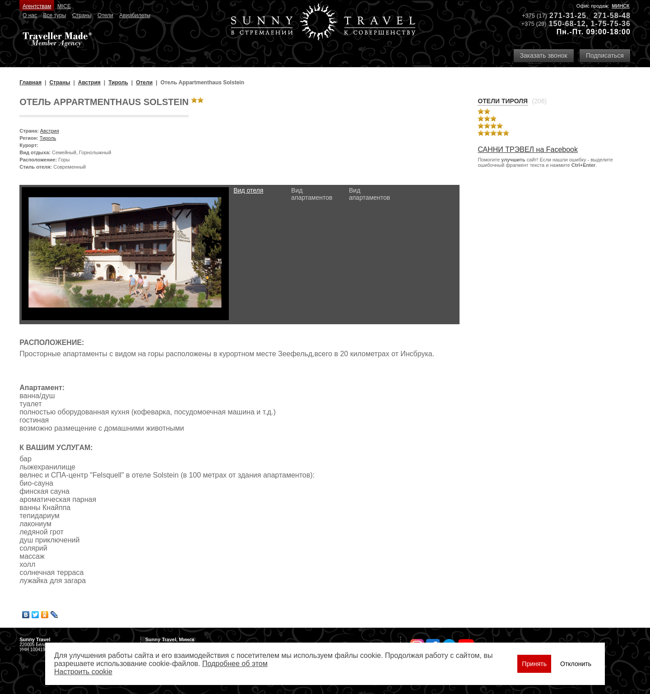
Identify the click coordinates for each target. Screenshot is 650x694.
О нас (30, 15)
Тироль (48, 138)
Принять (534, 663)
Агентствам (37, 6)
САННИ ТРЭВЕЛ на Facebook (528, 149)
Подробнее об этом (235, 663)
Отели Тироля (503, 101)
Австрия (49, 130)
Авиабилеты (134, 15)
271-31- (563, 15)
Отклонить (575, 663)
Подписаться (605, 55)
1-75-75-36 (611, 24)
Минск (621, 6)
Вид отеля (248, 190)
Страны (82, 15)
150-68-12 (567, 24)
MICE (64, 6)
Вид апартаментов (311, 194)
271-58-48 (612, 15)
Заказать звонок (543, 55)
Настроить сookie (83, 672)
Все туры (54, 15)
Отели (105, 15)
